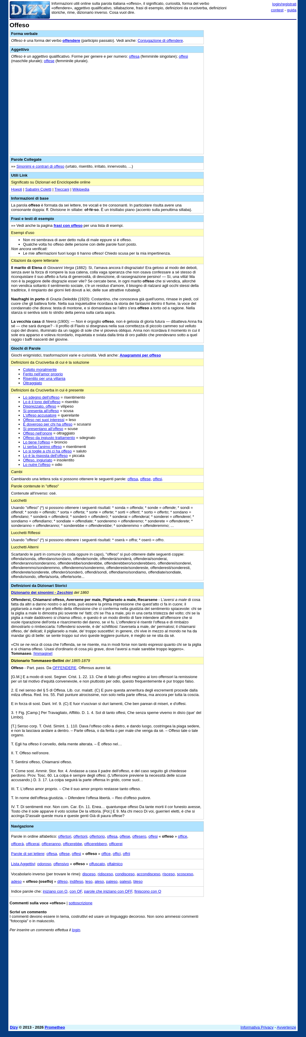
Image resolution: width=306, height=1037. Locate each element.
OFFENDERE (64, 668)
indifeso (76, 881)
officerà (17, 844)
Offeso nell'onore (37, 433)
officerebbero (95, 844)
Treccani (61, 189)
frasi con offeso (67, 225)
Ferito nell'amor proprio (43, 374)
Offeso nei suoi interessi (44, 419)
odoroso (44, 864)
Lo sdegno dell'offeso (41, 397)
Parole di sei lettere (27, 853)
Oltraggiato (32, 383)
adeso (16, 881)
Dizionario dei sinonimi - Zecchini (42, 592)
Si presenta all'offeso (41, 411)
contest (277, 10)
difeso (62, 881)
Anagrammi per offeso (140, 355)
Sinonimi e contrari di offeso (40, 166)
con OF (76, 891)
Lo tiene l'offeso (36, 442)
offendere (71, 40)
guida (291, 10)
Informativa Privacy (257, 1027)
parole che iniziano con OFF (108, 891)
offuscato (97, 864)
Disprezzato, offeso (39, 406)
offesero (139, 836)
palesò (125, 881)
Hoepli (16, 189)
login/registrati (284, 4)
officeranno (51, 844)
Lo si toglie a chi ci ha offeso (47, 451)
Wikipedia (80, 189)
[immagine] (43, 653)
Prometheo (55, 1027)
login (76, 930)
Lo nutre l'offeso (37, 464)
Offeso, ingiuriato (37, 460)
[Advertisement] (251, 59)
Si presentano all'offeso (43, 428)
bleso (138, 881)
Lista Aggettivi (23, 864)
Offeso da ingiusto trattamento (49, 437)
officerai (32, 844)
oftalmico (115, 864)
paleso (111, 881)
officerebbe (72, 844)
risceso (169, 874)
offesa (134, 56)
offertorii (81, 836)
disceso (88, 874)
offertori (64, 836)
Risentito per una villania (44, 378)
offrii (126, 853)
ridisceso (105, 874)
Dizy (14, 1027)
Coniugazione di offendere (160, 40)
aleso (99, 881)
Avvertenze (286, 1027)
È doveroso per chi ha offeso (47, 424)
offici (117, 853)
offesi (183, 56)
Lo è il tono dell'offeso (41, 402)
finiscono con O (147, 891)
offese (49, 61)
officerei (116, 844)
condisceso (124, 874)
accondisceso (148, 874)
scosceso (185, 874)
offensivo (61, 864)
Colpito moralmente (40, 369)
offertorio (97, 836)
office (182, 836)
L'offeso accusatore (39, 415)
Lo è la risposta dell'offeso (45, 455)
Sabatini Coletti (38, 189)
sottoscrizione (80, 903)
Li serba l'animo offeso (42, 446)
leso (89, 881)
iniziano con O (55, 891)
